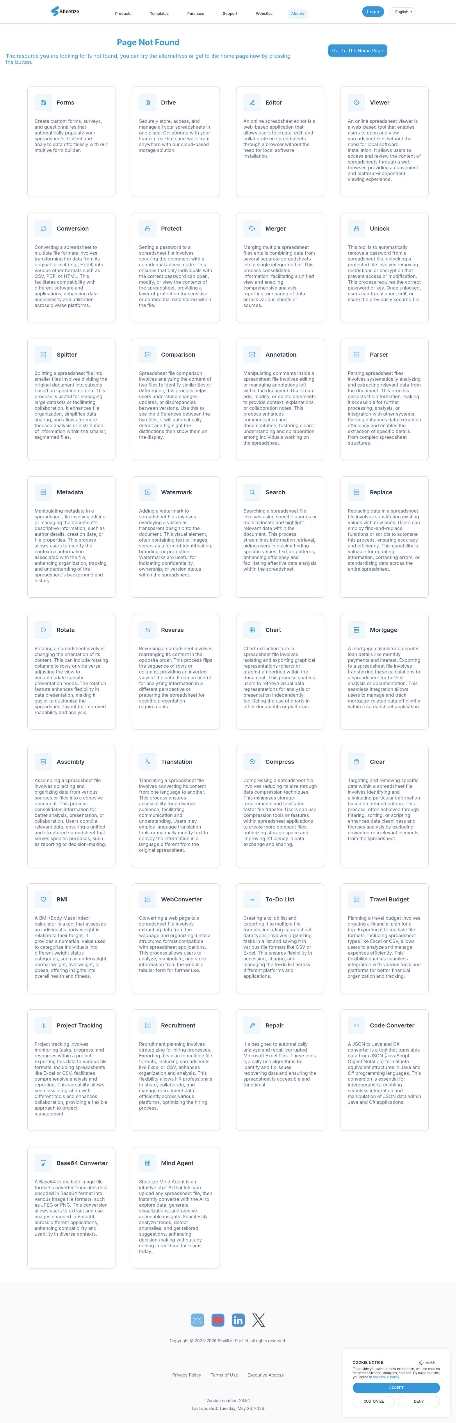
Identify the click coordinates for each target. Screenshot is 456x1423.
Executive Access (265, 1375)
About (296, 13)
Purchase (195, 13)
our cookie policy (386, 1377)
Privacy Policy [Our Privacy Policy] (186, 1375)
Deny (419, 1401)
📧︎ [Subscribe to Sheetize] (197, 1320)
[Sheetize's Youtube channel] (218, 1320)
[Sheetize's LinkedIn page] (238, 1320)
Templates (159, 13)
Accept (396, 1388)
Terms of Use (224, 1375)
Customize (374, 1401)
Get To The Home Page (357, 50)
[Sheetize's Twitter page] (258, 1320)
